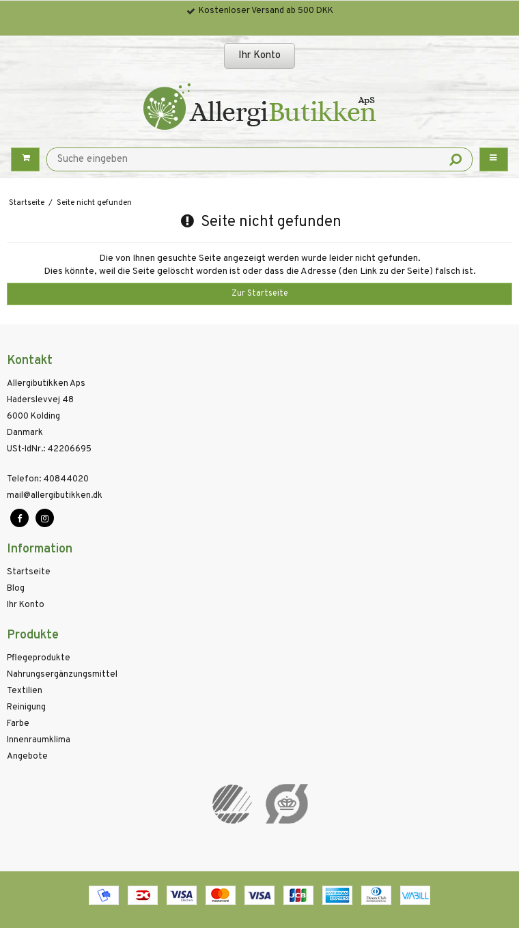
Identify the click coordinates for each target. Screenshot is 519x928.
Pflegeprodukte (38, 658)
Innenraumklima (38, 740)
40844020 (48, 479)
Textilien (24, 691)
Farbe (18, 723)
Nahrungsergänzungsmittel (62, 674)
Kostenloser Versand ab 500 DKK (266, 10)
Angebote (27, 756)
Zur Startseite (260, 293)
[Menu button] (493, 159)
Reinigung (26, 707)
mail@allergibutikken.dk (54, 495)
